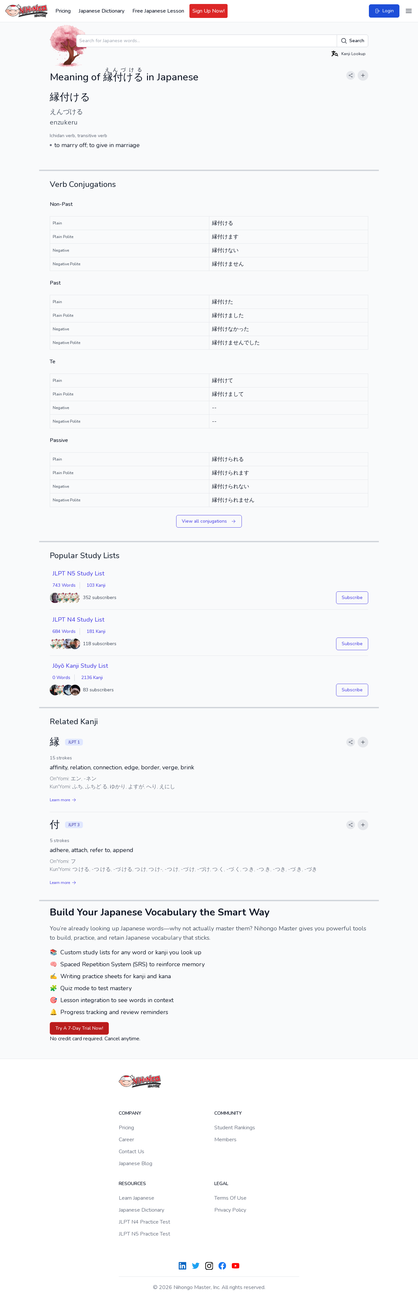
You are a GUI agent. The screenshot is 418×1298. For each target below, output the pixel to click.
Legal (221, 1183)
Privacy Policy (230, 1210)
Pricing (63, 11)
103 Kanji (96, 585)
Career (126, 1139)
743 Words (64, 585)
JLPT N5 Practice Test (144, 1234)
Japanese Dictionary (101, 11)
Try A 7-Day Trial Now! (79, 1028)
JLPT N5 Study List (78, 573)
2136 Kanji (92, 677)
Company (130, 1113)
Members (225, 1139)
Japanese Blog (135, 1163)
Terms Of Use (230, 1198)
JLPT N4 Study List (78, 620)
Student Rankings (234, 1127)
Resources (132, 1183)
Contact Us (131, 1151)
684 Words (64, 631)
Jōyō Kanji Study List (80, 666)
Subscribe (352, 597)
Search (352, 41)
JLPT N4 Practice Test (144, 1222)
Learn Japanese (136, 1198)
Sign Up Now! (208, 11)
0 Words (61, 677)
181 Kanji (96, 631)
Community (228, 1113)
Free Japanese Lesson (158, 11)
